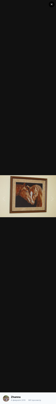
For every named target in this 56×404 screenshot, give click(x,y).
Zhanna (16, 396)
